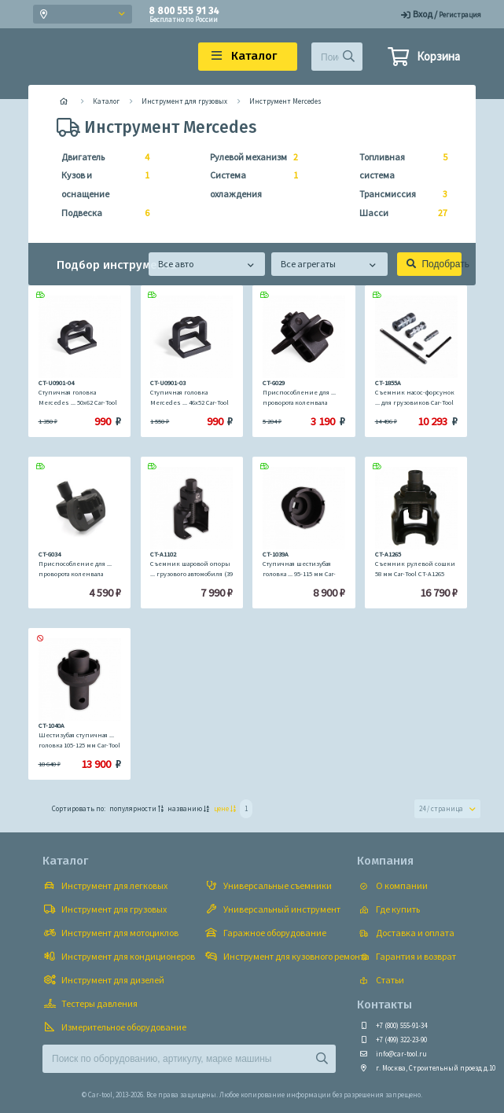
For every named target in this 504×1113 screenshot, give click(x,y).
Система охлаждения (249, 183)
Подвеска (100, 213)
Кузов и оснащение (100, 183)
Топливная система (398, 165)
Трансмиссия (398, 194)
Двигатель (100, 157)
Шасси (398, 213)
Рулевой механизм (249, 157)
